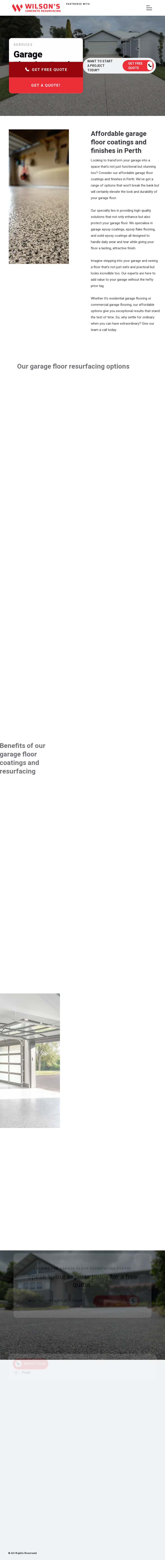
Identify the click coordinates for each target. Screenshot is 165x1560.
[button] (149, 8)
